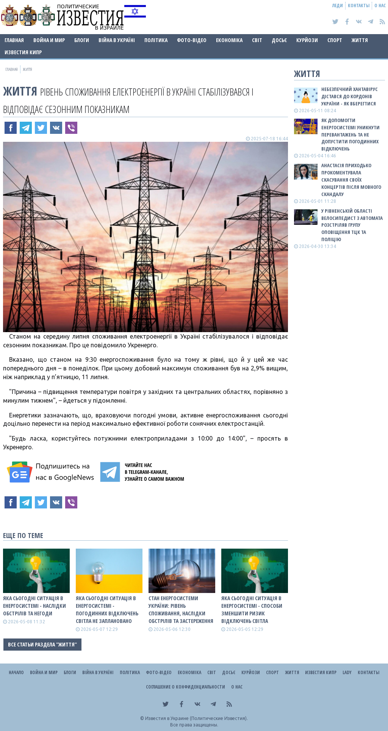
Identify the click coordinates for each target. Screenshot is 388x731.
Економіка (229, 40)
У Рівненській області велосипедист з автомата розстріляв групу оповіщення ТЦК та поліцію (352, 225)
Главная (14, 40)
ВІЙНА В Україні (117, 40)
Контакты (358, 5)
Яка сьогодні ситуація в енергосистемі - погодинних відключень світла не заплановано (107, 609)
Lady (347, 672)
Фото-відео (192, 40)
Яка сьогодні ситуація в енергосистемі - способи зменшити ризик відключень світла (251, 609)
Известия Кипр (23, 52)
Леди (337, 5)
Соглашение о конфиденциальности (185, 687)
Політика (155, 40)
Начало (16, 672)
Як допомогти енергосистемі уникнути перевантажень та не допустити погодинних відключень (350, 134)
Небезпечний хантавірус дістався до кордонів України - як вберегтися (349, 96)
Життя (360, 40)
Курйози (307, 40)
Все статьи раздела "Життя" (42, 644)
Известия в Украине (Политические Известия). (196, 718)
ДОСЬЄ (279, 40)
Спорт (334, 40)
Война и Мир (49, 40)
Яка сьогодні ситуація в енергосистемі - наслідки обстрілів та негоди (34, 606)
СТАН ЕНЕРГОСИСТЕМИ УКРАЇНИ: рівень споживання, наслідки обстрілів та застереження (181, 609)
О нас (380, 5)
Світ (257, 40)
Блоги (81, 40)
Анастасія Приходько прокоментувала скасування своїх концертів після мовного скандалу (351, 179)
